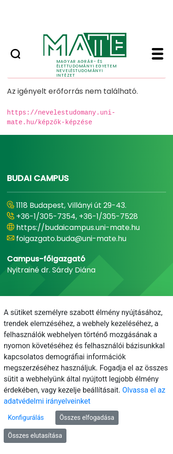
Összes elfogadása (87, 417)
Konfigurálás (26, 417)
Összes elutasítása (35, 435)
